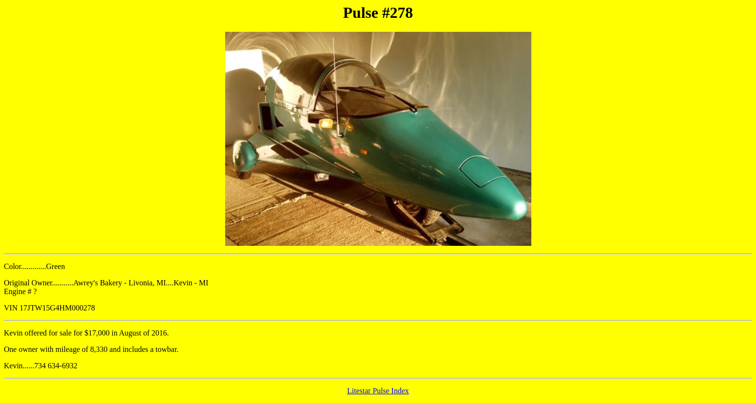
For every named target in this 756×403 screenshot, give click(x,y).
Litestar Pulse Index (378, 391)
